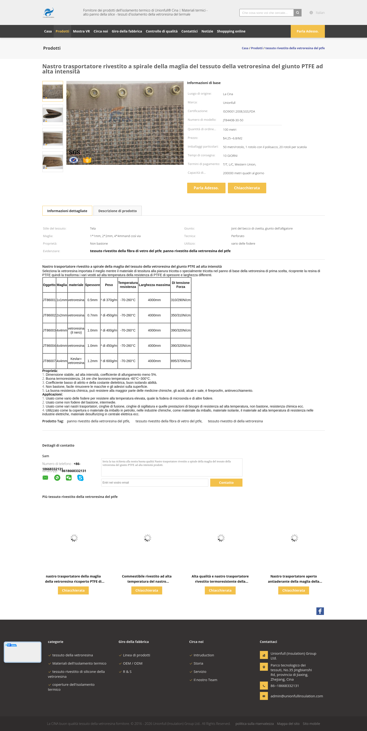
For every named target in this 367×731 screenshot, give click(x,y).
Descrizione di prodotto (117, 211)
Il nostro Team (203, 679)
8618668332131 (74, 470)
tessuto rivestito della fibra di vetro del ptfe (169, 421)
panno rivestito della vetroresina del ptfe (98, 421)
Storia (196, 663)
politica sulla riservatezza (254, 723)
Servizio (197, 671)
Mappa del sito (288, 723)
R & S (125, 671)
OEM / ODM (131, 663)
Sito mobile (311, 723)
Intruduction (201, 655)
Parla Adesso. (308, 31)
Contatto (226, 482)
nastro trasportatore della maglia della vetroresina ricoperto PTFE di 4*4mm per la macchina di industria (73, 581)
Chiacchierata (247, 187)
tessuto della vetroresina (70, 655)
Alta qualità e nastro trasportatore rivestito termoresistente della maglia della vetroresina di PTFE (220, 581)
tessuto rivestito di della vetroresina (235, 421)
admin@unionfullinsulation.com (285, 696)
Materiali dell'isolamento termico (77, 663)
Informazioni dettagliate (67, 211)
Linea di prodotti (134, 655)
